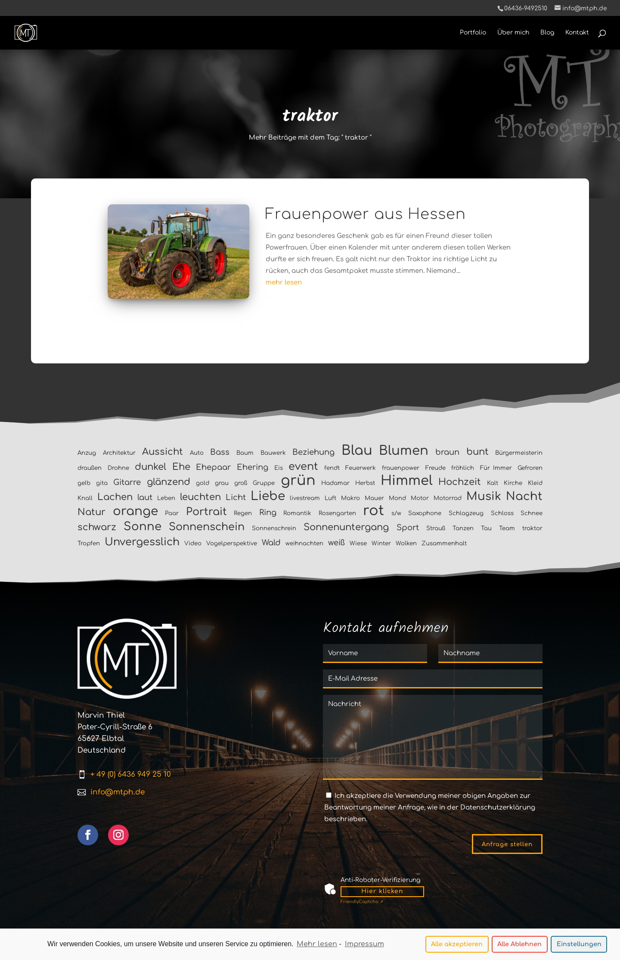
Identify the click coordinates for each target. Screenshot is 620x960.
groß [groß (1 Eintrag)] (240, 483)
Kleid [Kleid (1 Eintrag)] (535, 483)
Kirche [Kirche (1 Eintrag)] (513, 483)
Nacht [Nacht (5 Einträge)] (524, 496)
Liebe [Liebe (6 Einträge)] (268, 496)
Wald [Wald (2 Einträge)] (271, 542)
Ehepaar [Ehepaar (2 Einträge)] (213, 467)
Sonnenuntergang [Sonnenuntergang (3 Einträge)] (346, 527)
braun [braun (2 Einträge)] (447, 452)
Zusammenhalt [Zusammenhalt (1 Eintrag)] (444, 543)
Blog (547, 33)
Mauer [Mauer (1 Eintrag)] (374, 498)
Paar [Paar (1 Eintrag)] (172, 513)
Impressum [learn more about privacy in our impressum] (364, 945)
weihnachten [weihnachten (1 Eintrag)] (304, 543)
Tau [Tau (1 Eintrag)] (486, 528)
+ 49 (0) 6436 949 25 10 (130, 774)
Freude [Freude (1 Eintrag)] (435, 468)
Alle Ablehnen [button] (519, 944)
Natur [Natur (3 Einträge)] (91, 512)
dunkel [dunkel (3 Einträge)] (150, 467)
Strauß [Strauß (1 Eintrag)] (435, 528)
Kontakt (577, 33)
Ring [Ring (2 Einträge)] (267, 512)
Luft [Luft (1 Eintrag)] (330, 498)
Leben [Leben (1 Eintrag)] (166, 498)
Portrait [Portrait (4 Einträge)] (206, 512)
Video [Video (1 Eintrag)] (193, 543)
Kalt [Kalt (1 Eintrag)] (492, 483)
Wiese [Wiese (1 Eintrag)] (358, 543)
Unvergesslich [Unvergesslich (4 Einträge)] (142, 542)
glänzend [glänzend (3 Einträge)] (168, 482)
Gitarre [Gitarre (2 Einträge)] (127, 482)
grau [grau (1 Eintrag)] (222, 483)
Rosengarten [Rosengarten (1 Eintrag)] (337, 513)
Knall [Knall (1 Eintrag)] (85, 498)
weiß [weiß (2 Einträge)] (336, 542)
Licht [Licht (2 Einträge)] (236, 497)
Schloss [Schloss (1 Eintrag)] (502, 513)
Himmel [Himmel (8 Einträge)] (407, 480)
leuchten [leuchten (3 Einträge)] (200, 497)
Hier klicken (382, 891)
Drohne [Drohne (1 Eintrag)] (118, 468)
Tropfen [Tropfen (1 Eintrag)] (89, 543)
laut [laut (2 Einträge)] (144, 497)
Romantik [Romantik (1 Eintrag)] (297, 513)
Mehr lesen (317, 945)
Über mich (513, 33)
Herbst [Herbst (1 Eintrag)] (365, 483)
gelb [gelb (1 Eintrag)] (84, 483)
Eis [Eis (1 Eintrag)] (278, 468)
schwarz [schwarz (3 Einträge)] (97, 527)
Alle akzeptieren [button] (457, 944)
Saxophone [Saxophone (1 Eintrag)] (424, 513)
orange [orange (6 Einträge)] (135, 511)
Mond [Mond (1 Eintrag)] (397, 498)
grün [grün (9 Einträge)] (298, 480)
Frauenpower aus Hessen (365, 214)
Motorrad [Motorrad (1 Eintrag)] (448, 498)
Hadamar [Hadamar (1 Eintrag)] (335, 483)
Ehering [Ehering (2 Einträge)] (252, 467)
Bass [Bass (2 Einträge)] (219, 452)
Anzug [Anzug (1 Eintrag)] (87, 453)
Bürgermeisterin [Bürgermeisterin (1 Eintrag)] (518, 453)
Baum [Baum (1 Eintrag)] (245, 453)
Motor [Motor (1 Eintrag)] (420, 498)
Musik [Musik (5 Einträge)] (483, 496)
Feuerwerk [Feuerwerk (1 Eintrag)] (360, 468)
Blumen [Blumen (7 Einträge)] (403, 451)
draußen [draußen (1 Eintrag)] (90, 468)
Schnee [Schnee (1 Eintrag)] (531, 513)
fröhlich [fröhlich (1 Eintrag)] (462, 468)
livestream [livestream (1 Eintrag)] (305, 498)
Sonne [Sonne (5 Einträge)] (142, 526)
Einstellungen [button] (579, 944)
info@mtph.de (117, 792)
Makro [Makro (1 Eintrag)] (350, 498)
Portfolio (473, 33)
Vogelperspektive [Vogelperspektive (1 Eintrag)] (231, 543)
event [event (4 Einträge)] (303, 466)
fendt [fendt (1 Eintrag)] (332, 468)
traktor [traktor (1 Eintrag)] (532, 528)
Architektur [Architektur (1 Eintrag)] (119, 453)
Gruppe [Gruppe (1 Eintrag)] (264, 483)
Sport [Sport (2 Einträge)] (408, 527)
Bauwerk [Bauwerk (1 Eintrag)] (273, 453)
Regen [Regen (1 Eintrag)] (243, 513)
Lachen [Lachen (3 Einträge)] (115, 497)
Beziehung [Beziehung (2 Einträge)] (313, 452)
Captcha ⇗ (362, 901)
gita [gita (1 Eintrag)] (102, 483)
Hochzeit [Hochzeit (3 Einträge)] (459, 482)
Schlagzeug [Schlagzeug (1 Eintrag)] (466, 513)
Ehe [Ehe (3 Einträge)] (181, 467)
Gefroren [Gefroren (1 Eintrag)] (530, 468)
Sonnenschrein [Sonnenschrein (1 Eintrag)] (274, 528)
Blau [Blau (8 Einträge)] (356, 450)
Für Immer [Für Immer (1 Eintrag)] (496, 468)
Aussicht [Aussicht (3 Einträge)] (162, 452)
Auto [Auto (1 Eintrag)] (197, 453)
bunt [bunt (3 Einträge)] (477, 452)
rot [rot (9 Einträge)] (373, 510)
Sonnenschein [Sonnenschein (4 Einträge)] (207, 527)
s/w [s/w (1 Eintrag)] (396, 513)
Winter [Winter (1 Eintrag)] (381, 543)
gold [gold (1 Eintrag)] (202, 483)
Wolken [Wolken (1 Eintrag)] (406, 543)
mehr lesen (284, 282)
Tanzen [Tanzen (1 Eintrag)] (463, 528)
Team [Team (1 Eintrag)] (507, 528)
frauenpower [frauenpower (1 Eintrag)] (400, 468)
